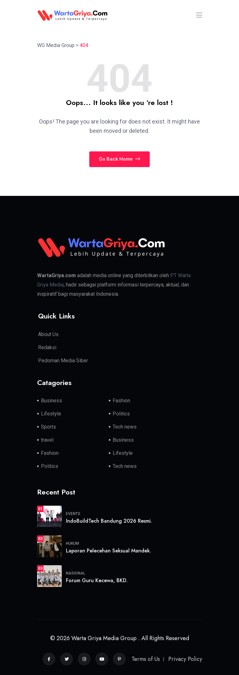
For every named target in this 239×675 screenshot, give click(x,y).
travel (47, 440)
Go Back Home (119, 159)
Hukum (72, 543)
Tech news (125, 427)
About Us (48, 334)
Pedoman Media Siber (63, 361)
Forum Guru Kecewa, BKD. (97, 580)
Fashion (121, 401)
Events (73, 514)
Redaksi (47, 347)
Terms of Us (145, 659)
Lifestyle (51, 414)
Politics (121, 414)
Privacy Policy (185, 659)
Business (51, 401)
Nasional (75, 573)
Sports (48, 427)
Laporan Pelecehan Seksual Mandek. (108, 550)
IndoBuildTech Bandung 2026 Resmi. (109, 521)
